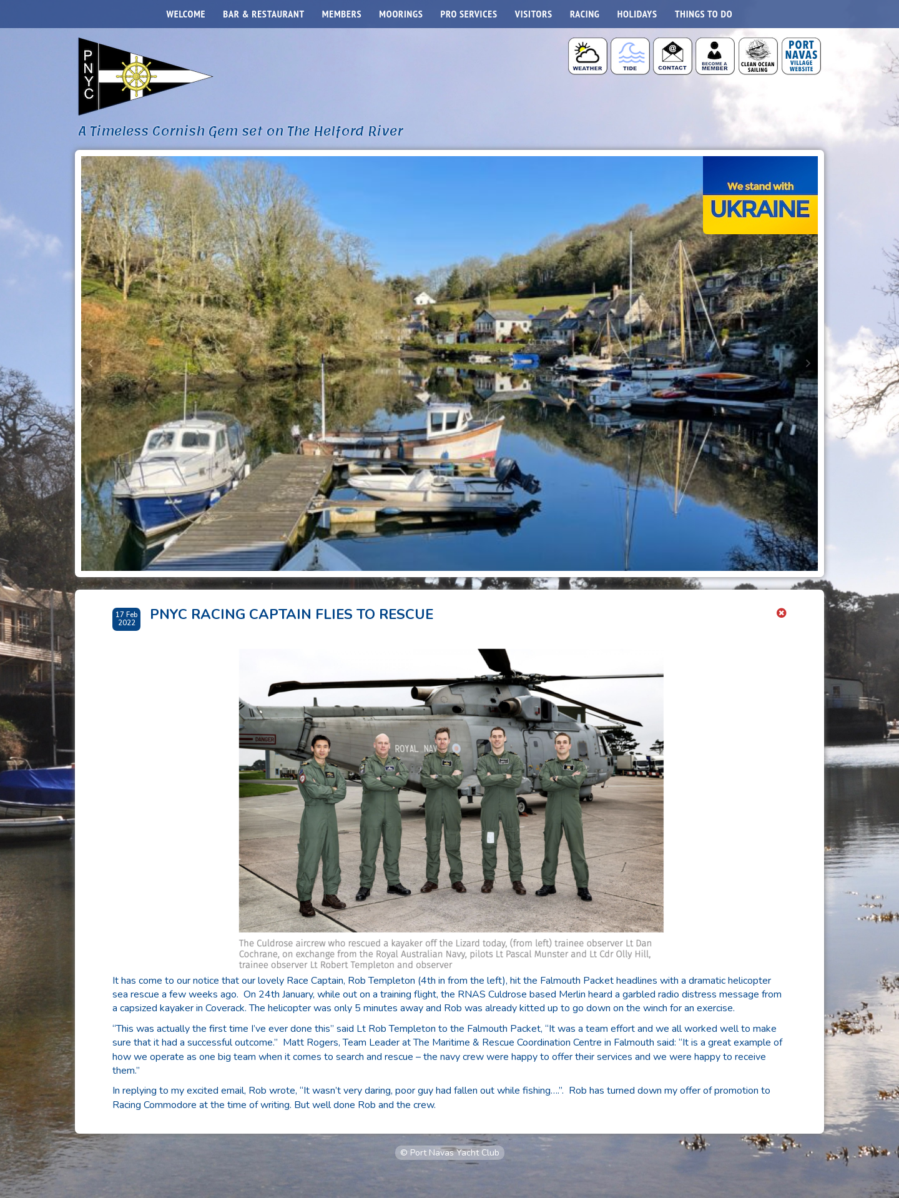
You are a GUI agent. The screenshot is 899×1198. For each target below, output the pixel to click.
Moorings (401, 13)
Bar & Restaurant (264, 13)
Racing (585, 13)
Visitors (534, 13)
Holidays (637, 13)
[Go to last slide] (91, 364)
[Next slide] (808, 364)
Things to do (703, 13)
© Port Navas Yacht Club (449, 1153)
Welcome (186, 13)
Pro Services (469, 13)
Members (342, 13)
